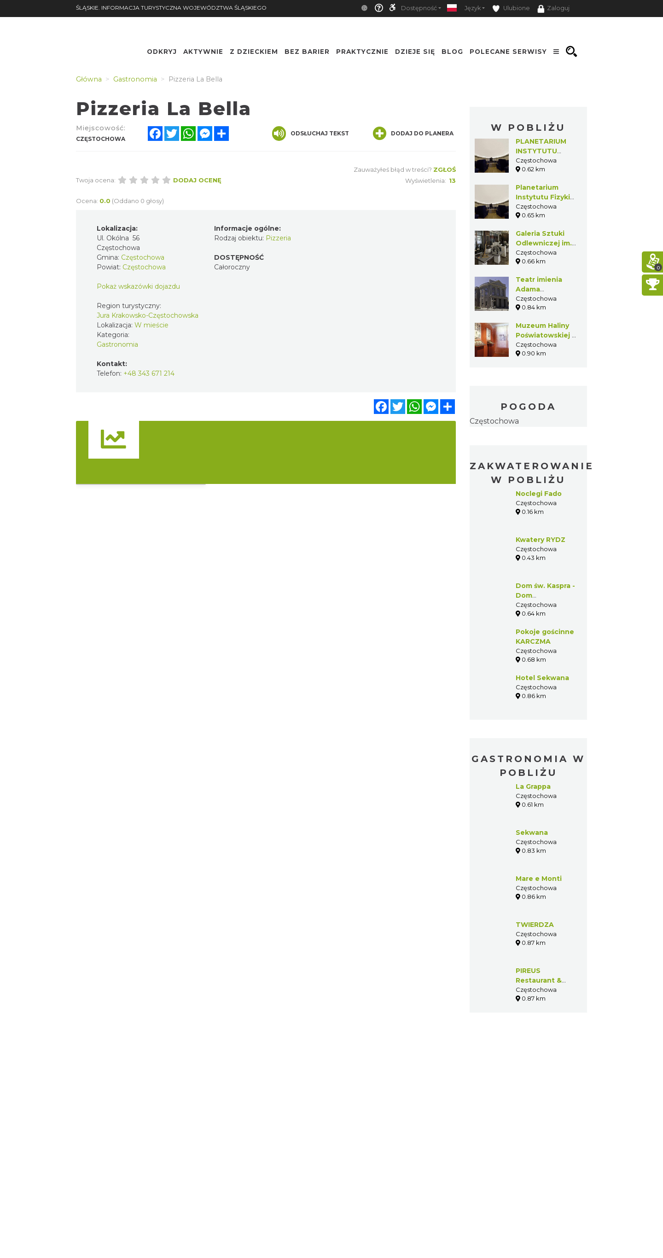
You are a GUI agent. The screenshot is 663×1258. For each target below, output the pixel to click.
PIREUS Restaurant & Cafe (539, 980)
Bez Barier (307, 51)
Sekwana (532, 832)
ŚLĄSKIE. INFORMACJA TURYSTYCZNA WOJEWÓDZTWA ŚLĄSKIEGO (171, 7)
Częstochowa (494, 421)
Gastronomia (117, 344)
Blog (452, 51)
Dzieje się (415, 51)
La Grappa (533, 786)
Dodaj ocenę (197, 180)
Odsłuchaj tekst (310, 133)
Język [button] (473, 8)
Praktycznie (362, 51)
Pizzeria (278, 238)
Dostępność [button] (419, 8)
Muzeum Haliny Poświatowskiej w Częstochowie (547, 335)
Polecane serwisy (508, 51)
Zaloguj (553, 9)
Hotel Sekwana (542, 678)
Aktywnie (203, 51)
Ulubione (511, 8)
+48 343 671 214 (148, 373)
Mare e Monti (539, 878)
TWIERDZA (535, 924)
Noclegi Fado (539, 493)
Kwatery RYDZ (540, 540)
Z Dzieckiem (254, 51)
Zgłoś (444, 169)
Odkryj (162, 51)
